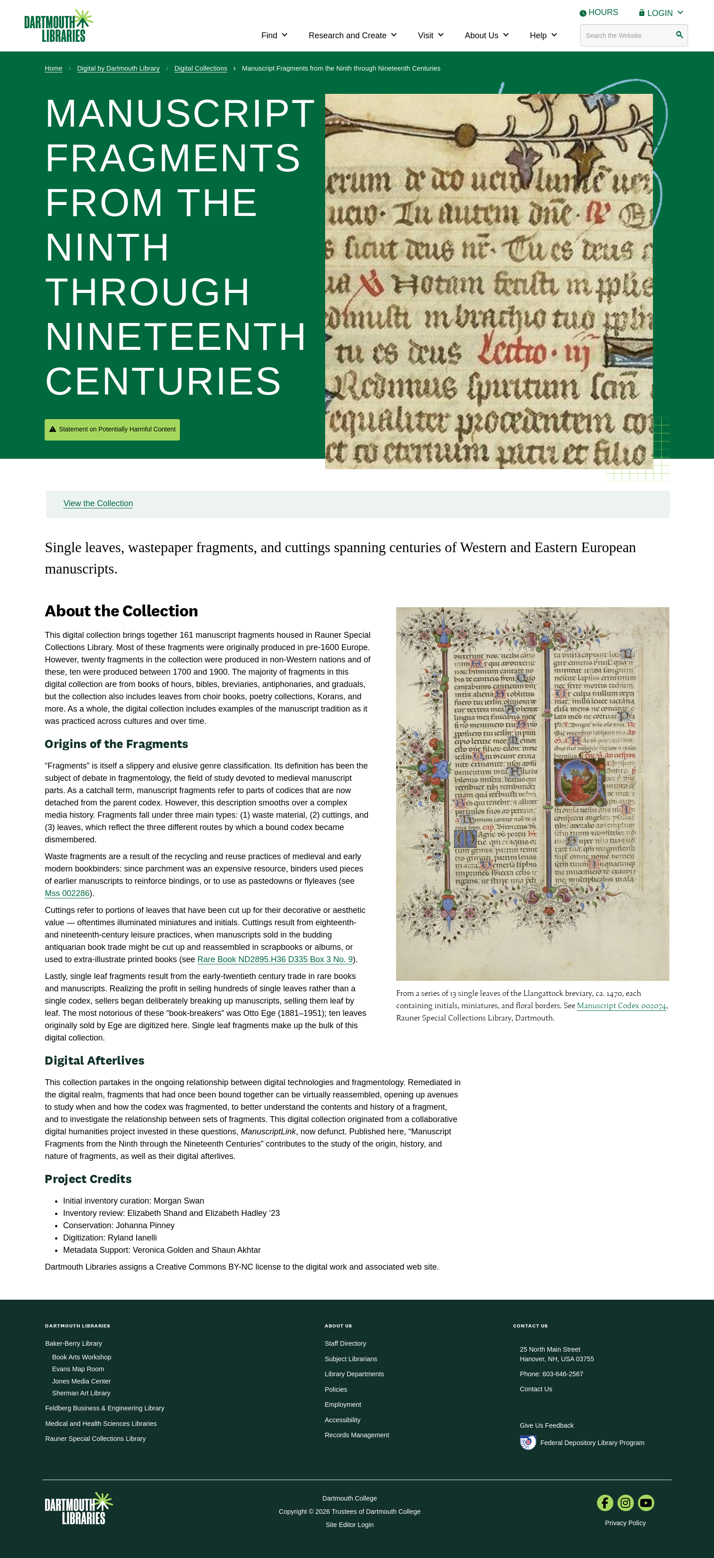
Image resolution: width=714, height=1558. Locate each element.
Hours (603, 12)
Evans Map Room (78, 1369)
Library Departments (354, 1374)
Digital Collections (200, 68)
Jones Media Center (81, 1381)
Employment (343, 1404)
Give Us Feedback (547, 1425)
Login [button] (667, 12)
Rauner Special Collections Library (95, 1438)
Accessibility (342, 1420)
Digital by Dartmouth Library (118, 68)
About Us (488, 34)
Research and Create (354, 34)
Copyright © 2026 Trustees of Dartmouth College (349, 1511)
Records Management (357, 1435)
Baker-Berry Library (73, 1343)
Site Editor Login (350, 1524)
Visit (432, 34)
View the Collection (98, 503)
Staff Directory (345, 1343)
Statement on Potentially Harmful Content (117, 429)
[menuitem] (605, 1504)
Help (545, 34)
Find (275, 34)
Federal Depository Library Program (593, 1442)
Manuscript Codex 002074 (621, 1005)
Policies (336, 1389)
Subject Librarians (351, 1359)
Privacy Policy (625, 1523)
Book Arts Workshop (81, 1357)
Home (53, 68)
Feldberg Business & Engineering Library (104, 1408)
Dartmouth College (349, 1498)
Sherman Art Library (81, 1393)
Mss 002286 (67, 893)
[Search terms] (634, 35)
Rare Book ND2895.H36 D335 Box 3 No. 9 (275, 959)
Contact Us (536, 1389)
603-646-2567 (562, 1374)
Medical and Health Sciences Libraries (101, 1423)
